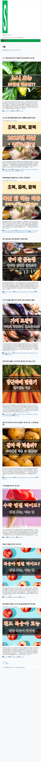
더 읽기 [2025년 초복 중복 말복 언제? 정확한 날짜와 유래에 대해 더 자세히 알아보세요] (31, 167)
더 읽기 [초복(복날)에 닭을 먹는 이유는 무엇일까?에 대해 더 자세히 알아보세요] (7, 228)
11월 (7, 110)
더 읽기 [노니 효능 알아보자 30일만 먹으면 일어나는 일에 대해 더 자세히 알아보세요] (24, 108)
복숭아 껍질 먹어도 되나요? (11, 544)
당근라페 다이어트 (19, 414)
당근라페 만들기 (28, 414)
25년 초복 (32, 169)
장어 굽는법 (17, 291)
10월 (4, 110)
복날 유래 (14, 170)
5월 (6, 353)
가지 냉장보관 (24, 353)
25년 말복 (15, 169)
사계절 (9, 230)
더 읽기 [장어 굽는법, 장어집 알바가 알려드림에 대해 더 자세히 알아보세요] (8, 289)
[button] (3, 41)
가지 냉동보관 (18, 353)
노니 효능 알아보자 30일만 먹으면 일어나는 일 (18, 58)
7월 (9, 110)
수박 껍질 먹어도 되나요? (11, 486)
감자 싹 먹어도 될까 (31, 477)
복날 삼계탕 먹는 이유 (30, 230)
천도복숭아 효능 (14, 656)
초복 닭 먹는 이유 (11, 232)
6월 (7, 291)
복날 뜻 (10, 170)
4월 (4, 353)
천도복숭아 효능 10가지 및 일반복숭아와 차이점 (18, 604)
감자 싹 (16, 477)
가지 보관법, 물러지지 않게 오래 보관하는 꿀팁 (18, 300)
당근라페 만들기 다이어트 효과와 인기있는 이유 (18, 361)
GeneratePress (22, 667)
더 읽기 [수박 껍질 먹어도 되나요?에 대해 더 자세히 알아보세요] (36, 534)
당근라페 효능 (9, 415)
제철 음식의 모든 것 (6, 35)
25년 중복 (27, 169)
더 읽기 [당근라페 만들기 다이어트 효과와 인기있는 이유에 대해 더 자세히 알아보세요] (28, 411)
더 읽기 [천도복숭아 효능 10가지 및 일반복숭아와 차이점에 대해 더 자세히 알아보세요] (28, 654)
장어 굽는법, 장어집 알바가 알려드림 (15, 239)
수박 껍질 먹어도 (12, 537)
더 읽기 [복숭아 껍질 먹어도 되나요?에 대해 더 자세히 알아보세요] (10, 594)
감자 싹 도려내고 (23, 477)
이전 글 (5, 662)
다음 (7, 663)
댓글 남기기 (20, 110)
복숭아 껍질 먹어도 (14, 597)
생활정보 (10, 169)
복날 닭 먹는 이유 (21, 230)
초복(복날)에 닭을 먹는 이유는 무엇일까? (16, 178)
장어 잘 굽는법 (24, 291)
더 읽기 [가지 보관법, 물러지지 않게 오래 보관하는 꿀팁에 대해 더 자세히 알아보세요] (13, 350)
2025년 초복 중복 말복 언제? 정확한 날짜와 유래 (18, 118)
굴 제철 (15, 110)
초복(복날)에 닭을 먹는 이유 (22, 232)
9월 (13, 291)
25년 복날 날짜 (21, 169)
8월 (11, 110)
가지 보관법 (31, 353)
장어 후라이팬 (31, 291)
